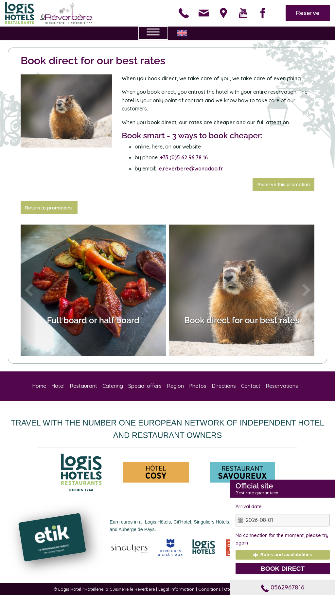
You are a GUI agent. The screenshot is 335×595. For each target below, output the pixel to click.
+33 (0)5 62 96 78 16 (184, 157)
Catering (112, 386)
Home (39, 386)
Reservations (282, 386)
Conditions (209, 589)
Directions (224, 386)
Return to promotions (49, 208)
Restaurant (83, 386)
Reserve (308, 13)
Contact (250, 386)
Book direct (283, 568)
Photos (197, 386)
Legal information (176, 589)
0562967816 (282, 587)
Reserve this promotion (283, 185)
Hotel (57, 386)
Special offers (145, 386)
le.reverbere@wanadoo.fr (190, 168)
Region (175, 386)
